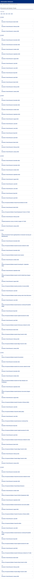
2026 (12, 13)
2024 (7, 13)
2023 (4, 13)
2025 (9, 13)
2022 (2, 13)
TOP (1, 4)
